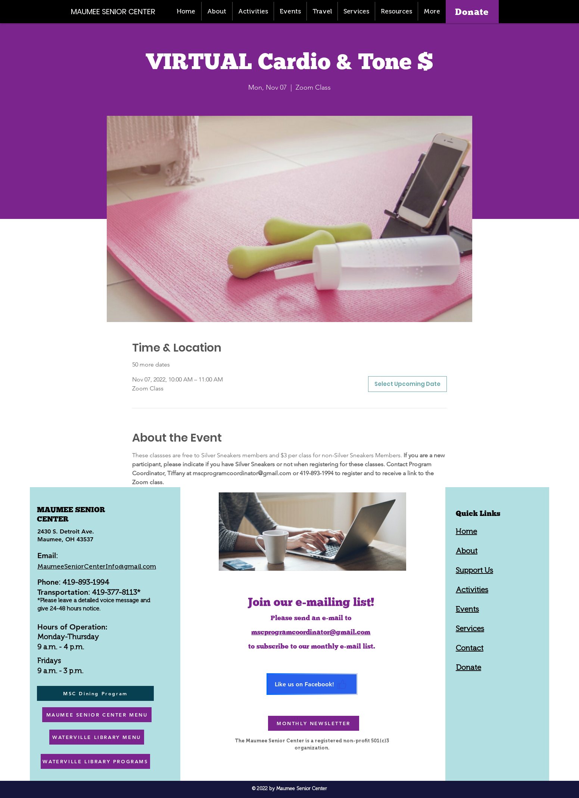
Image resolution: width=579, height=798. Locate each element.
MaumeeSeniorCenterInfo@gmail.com (96, 566)
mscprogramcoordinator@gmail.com (310, 632)
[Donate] (472, 11)
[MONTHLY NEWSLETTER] (313, 723)
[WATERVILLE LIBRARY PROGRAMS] (95, 761)
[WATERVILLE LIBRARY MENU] (96, 737)
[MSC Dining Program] (95, 693)
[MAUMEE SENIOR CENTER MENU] (97, 714)
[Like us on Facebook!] (312, 684)
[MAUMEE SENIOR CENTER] (117, 11)
